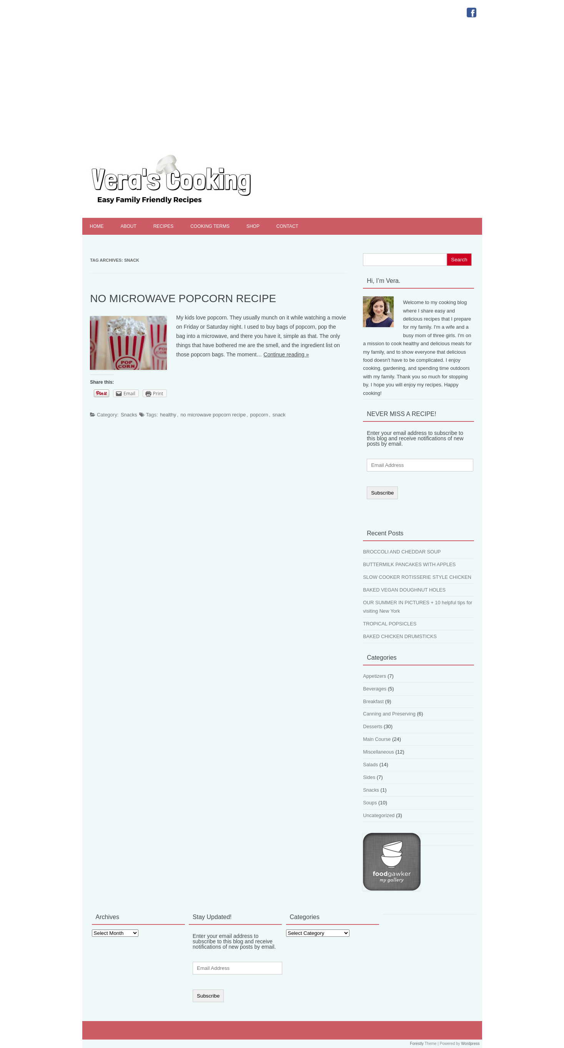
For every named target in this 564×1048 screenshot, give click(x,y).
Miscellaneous (378, 752)
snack (279, 415)
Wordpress (470, 1043)
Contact (287, 226)
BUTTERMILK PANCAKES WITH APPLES (409, 564)
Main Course (377, 739)
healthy (168, 415)
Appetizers (374, 676)
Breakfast (373, 701)
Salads (370, 764)
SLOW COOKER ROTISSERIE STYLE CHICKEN (417, 577)
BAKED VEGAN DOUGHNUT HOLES (404, 590)
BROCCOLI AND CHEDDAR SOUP (402, 552)
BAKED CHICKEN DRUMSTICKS (400, 636)
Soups (370, 803)
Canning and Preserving (389, 714)
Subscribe (382, 493)
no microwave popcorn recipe (213, 415)
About (128, 226)
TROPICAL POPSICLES (389, 624)
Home (97, 226)
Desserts (372, 726)
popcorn (259, 415)
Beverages (374, 689)
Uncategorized (378, 815)
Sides (369, 777)
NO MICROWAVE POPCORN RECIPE (183, 298)
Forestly (417, 1043)
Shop (253, 226)
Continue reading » (286, 354)
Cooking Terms (210, 226)
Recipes (163, 226)
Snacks (129, 415)
